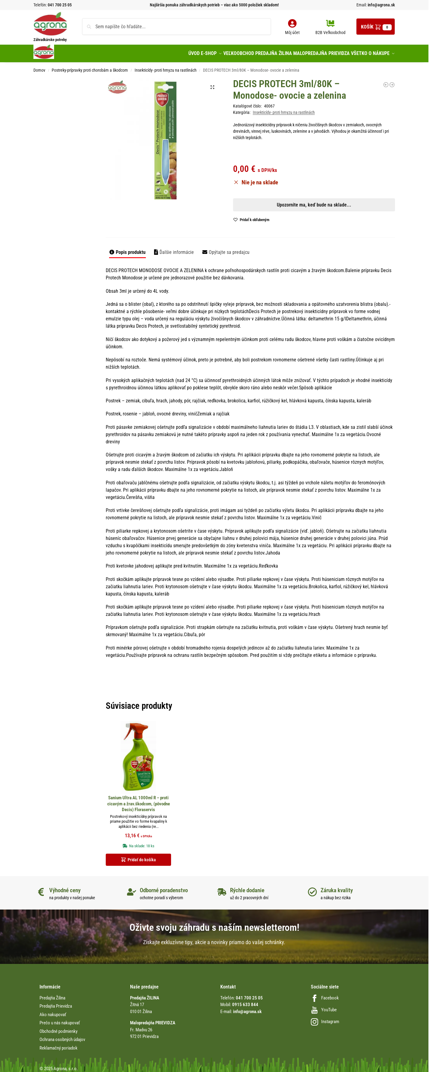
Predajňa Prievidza (56, 1003)
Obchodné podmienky (58, 1028)
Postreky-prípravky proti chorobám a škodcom (90, 66)
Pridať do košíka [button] (142, 856)
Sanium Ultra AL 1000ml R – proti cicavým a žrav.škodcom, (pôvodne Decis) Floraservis (138, 800)
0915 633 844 (245, 1001)
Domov (39, 66)
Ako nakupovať (53, 1011)
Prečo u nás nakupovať (60, 1019)
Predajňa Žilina (52, 994)
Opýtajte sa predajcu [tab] (229, 249)
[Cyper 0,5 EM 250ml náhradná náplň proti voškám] (386, 81)
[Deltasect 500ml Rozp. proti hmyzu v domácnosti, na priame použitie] (392, 81)
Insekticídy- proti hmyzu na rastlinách (166, 66)
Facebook (325, 994)
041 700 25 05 (60, 4)
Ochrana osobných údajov (62, 1036)
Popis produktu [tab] (131, 249)
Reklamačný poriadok (58, 1044)
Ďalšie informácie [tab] (177, 249)
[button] (375, 26)
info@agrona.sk (381, 4)
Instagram (325, 1018)
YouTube (324, 1006)
